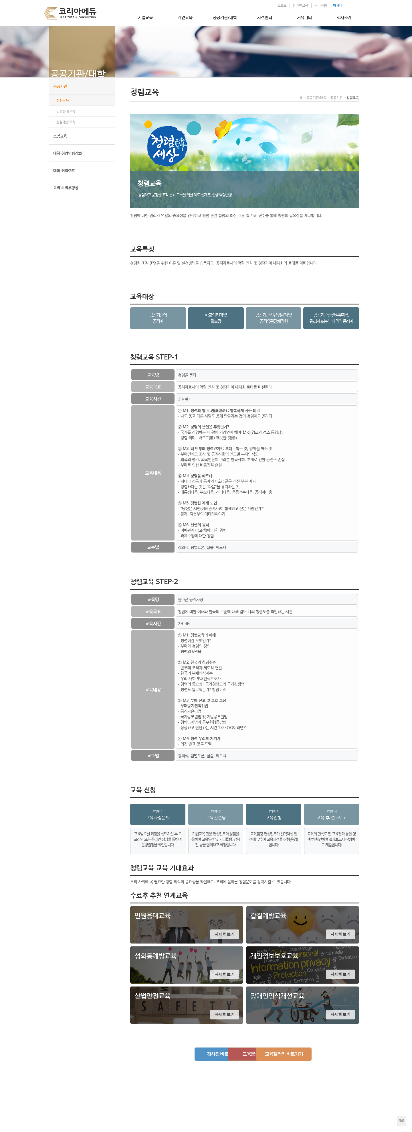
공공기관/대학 (225, 17)
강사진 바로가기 (184, 1062)
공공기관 (60, 95)
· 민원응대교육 (65, 119)
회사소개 (344, 17)
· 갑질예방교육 (65, 130)
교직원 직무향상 (65, 196)
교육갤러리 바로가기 (305, 1062)
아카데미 (328, 5)
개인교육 (185, 17)
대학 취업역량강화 (67, 162)
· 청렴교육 (62, 109)
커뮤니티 (304, 17)
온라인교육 (290, 5)
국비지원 (310, 5)
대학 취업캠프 (64, 179)
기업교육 (145, 17)
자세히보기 (225, 943)
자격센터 (264, 17)
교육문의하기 (244, 1062)
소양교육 (60, 145)
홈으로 (271, 5)
